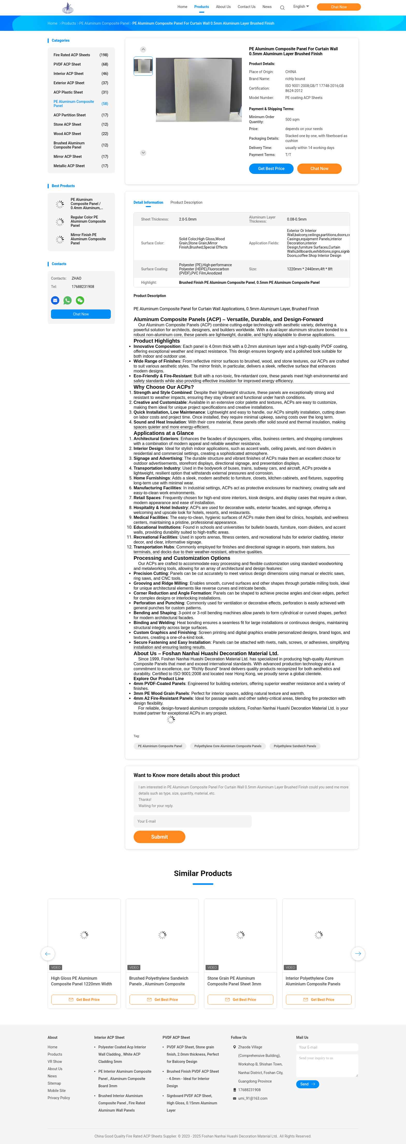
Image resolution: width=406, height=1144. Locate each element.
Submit (159, 837)
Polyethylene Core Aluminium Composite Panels (228, 746)
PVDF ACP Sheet (81, 64)
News (52, 1076)
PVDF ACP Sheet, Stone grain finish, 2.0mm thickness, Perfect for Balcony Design (193, 1054)
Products (55, 1054)
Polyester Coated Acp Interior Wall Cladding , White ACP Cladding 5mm (122, 1054)
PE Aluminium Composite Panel (160, 746)
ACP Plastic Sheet (81, 92)
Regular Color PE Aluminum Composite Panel (88, 221)
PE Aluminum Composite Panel (81, 104)
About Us (55, 1069)
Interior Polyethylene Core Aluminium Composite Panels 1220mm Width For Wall (313, 984)
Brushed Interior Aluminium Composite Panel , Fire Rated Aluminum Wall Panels (121, 1103)
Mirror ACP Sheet (81, 156)
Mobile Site (57, 1091)
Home (52, 1047)
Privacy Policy (59, 1098)
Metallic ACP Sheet (81, 165)
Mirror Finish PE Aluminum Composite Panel (88, 239)
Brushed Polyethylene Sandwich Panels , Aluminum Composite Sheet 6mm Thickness (159, 984)
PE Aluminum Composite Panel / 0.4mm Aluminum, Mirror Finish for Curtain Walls (90, 203)
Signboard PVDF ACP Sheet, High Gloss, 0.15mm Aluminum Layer (192, 1103)
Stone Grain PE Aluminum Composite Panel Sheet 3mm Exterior (234, 984)
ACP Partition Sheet (81, 115)
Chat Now (339, 7)
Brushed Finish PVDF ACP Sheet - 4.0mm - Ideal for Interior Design (193, 1078)
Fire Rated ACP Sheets (81, 55)
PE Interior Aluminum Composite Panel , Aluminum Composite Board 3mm (124, 1078)
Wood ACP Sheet (81, 133)
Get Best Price (271, 168)
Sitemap (54, 1083)
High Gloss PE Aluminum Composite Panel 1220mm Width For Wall (81, 984)
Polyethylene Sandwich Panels (295, 746)
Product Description (186, 202)
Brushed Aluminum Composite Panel (81, 145)
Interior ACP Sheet (81, 73)
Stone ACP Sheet (81, 124)
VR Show (55, 1062)
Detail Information (148, 202)
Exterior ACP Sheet (81, 83)
